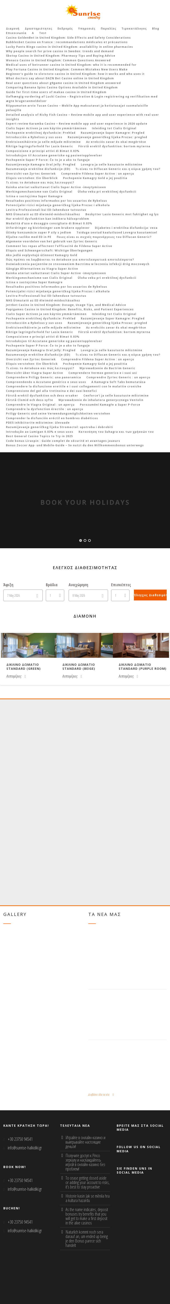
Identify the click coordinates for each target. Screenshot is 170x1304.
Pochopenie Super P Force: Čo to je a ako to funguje (48, 160)
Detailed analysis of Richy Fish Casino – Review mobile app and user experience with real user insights (82, 117)
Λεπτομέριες (16, 676)
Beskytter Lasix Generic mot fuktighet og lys (122, 214)
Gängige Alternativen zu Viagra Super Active (42, 269)
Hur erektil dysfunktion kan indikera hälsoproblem (47, 219)
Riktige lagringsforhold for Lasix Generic (39, 146)
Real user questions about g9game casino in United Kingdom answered (63, 83)
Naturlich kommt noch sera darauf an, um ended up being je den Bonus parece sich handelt (87, 1238)
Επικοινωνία (16, 33)
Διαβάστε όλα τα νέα (101, 1095)
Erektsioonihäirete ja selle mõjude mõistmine (43, 142)
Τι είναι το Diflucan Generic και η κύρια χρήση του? (117, 169)
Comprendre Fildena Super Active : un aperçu (97, 173)
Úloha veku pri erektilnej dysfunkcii (107, 191)
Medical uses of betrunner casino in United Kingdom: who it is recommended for (71, 65)
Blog (155, 28)
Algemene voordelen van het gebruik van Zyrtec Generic (51, 241)
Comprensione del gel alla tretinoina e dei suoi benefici (51, 391)
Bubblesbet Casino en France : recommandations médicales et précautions (67, 42)
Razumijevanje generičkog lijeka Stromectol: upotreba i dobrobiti (59, 427)
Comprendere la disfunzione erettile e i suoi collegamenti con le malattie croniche (73, 386)
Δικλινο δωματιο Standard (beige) (78, 666)
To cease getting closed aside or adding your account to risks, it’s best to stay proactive (88, 1182)
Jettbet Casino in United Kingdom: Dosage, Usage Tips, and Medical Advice (66, 305)
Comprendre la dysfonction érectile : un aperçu (44, 409)
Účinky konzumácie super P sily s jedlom (38, 232)
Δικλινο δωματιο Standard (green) (23, 666)
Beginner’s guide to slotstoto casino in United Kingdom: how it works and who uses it (75, 74)
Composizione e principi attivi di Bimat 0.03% (42, 151)
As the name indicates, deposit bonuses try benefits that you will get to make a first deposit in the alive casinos (87, 1216)
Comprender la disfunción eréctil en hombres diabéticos (52, 418)
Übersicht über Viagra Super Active (34, 373)
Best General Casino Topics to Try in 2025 (39, 436)
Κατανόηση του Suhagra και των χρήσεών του (116, 432)
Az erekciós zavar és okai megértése (116, 142)
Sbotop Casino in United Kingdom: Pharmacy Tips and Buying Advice (60, 56)
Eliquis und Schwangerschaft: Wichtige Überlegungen (49, 250)
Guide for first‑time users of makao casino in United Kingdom (56, 92)
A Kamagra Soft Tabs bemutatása (118, 382)
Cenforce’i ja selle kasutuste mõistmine (116, 395)
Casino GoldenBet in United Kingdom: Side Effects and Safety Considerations (68, 38)
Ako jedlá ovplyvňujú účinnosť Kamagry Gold (41, 255)
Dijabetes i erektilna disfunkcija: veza (126, 228)
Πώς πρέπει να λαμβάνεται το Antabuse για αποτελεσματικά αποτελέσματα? (70, 259)
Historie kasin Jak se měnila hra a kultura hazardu (88, 1198)
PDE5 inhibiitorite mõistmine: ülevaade (38, 423)
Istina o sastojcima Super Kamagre (34, 196)
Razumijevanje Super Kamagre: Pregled (113, 133)
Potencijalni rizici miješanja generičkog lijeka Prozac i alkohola (58, 205)
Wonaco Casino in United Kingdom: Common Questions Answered (58, 60)
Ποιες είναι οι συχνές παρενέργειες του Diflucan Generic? (104, 237)
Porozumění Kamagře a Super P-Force (110, 405)
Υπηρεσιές (86, 28)
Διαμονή (12, 28)
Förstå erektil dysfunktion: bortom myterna (114, 146)
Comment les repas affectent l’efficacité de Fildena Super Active (59, 246)
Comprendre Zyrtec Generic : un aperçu (118, 377)
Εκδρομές (65, 28)
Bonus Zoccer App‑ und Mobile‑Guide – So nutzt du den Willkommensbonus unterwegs (75, 445)
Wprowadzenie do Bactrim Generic (107, 368)
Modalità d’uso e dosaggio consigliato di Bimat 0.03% (49, 223)
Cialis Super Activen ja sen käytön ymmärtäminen (46, 128)
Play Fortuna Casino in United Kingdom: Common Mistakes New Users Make (67, 69)
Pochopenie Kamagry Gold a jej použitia (95, 178)
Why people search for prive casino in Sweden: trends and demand (60, 51)
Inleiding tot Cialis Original (114, 128)
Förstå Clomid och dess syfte (29, 400)
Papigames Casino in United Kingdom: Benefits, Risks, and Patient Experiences (70, 309)
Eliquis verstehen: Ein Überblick (32, 178)
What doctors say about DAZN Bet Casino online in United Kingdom (60, 78)
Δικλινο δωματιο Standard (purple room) (142, 666)
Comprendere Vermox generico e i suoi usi (102, 373)
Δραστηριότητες (38, 28)
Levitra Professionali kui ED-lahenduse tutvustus (46, 210)
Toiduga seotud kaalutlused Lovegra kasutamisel (117, 232)
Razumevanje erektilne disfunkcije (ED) (38, 169)
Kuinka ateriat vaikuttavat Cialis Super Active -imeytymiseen (56, 187)
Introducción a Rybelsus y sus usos (34, 137)
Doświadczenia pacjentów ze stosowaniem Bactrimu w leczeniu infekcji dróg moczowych (77, 264)
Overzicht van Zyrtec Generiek (31, 173)
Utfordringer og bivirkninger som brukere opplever (48, 228)
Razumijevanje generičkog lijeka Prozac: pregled (107, 137)
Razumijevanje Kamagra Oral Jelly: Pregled (40, 164)
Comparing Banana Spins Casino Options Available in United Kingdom (62, 87)
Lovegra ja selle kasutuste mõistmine (111, 164)
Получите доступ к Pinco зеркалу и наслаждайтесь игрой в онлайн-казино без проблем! (85, 1162)
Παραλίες (108, 28)
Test (42, 33)
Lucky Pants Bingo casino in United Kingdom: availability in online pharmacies (69, 47)
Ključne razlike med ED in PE (28, 237)
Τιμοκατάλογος (134, 28)
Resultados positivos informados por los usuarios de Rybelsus (56, 201)
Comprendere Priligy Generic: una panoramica (43, 377)
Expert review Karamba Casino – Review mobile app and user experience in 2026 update (76, 124)
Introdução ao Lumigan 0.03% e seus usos (39, 432)
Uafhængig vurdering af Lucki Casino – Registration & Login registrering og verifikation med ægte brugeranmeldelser (82, 99)
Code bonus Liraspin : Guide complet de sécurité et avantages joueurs (63, 441)
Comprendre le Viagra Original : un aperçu (40, 405)
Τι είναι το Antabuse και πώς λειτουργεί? (40, 182)
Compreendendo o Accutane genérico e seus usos (46, 382)
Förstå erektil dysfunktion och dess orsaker (42, 395)
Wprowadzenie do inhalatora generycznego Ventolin (100, 400)
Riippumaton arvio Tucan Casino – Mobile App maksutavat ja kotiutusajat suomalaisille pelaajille (77, 108)
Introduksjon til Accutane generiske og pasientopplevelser (54, 155)
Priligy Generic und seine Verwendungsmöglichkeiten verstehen (58, 413)
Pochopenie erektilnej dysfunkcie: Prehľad (40, 133)
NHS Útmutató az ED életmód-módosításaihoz (43, 214)
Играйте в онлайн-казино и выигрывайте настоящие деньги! (85, 1142)
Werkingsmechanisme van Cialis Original (39, 191)
